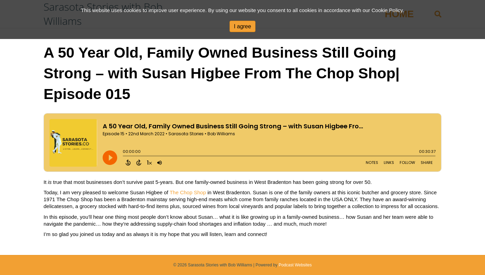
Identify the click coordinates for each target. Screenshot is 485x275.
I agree (242, 26)
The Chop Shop (188, 192)
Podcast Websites (295, 265)
